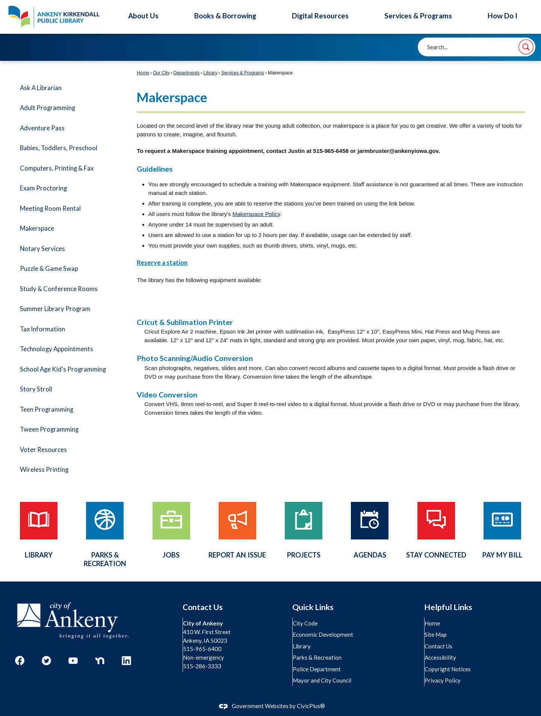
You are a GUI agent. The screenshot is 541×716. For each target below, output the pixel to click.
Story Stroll (36, 389)
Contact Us (439, 646)
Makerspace (37, 228)
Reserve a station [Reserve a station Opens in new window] (162, 262)
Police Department (317, 669)
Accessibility (440, 657)
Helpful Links (448, 607)
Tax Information (42, 329)
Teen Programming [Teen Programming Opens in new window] (46, 409)
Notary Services (42, 248)
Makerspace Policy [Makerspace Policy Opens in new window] (256, 214)
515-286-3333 (202, 666)
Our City (161, 73)
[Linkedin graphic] (126, 660)
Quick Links (313, 607)
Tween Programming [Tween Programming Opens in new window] (49, 429)
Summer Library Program (55, 309)
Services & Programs (242, 73)
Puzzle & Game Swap (49, 268)
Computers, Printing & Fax (57, 168)
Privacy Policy (443, 680)
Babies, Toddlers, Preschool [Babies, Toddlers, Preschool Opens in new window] (58, 148)
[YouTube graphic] (73, 660)
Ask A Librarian (41, 88)
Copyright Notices (448, 669)
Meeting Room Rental (50, 208)
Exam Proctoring (43, 188)
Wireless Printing (44, 469)
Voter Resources (43, 449)
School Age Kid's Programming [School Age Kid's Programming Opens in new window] (63, 369)
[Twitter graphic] (46, 660)
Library (210, 73)
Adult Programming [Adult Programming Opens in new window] (47, 108)
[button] (525, 46)
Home (143, 73)
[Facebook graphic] (19, 660)
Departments (187, 73)
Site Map (436, 634)
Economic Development (323, 634)
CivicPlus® (311, 705)
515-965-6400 (202, 648)
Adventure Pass (42, 128)
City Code (305, 623)
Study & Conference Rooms (59, 289)
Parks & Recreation (317, 657)
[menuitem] (67, 88)
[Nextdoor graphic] (99, 660)
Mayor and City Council (322, 680)
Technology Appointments (56, 349)
